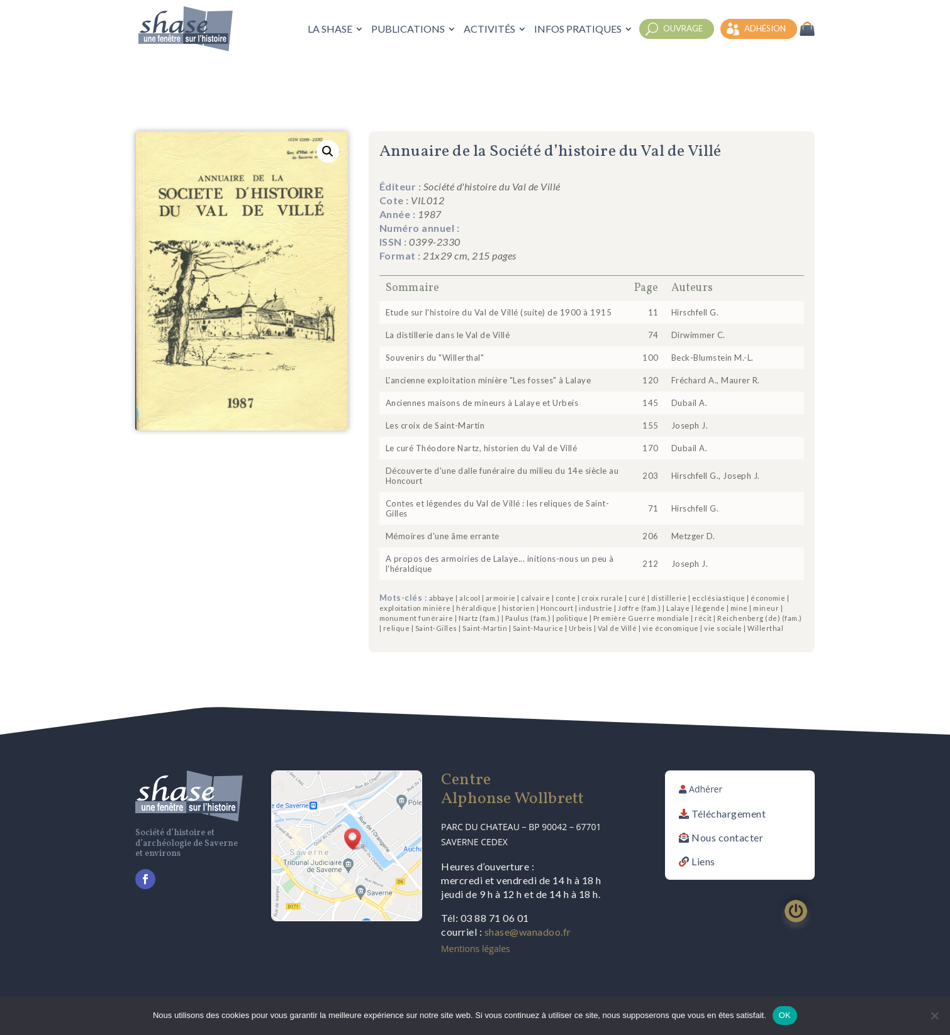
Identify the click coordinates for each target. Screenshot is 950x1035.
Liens (703, 861)
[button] (327, 151)
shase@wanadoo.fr (527, 932)
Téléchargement (728, 813)
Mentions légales (475, 949)
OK (785, 1015)
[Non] (934, 1015)
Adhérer (705, 789)
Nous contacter (727, 837)
